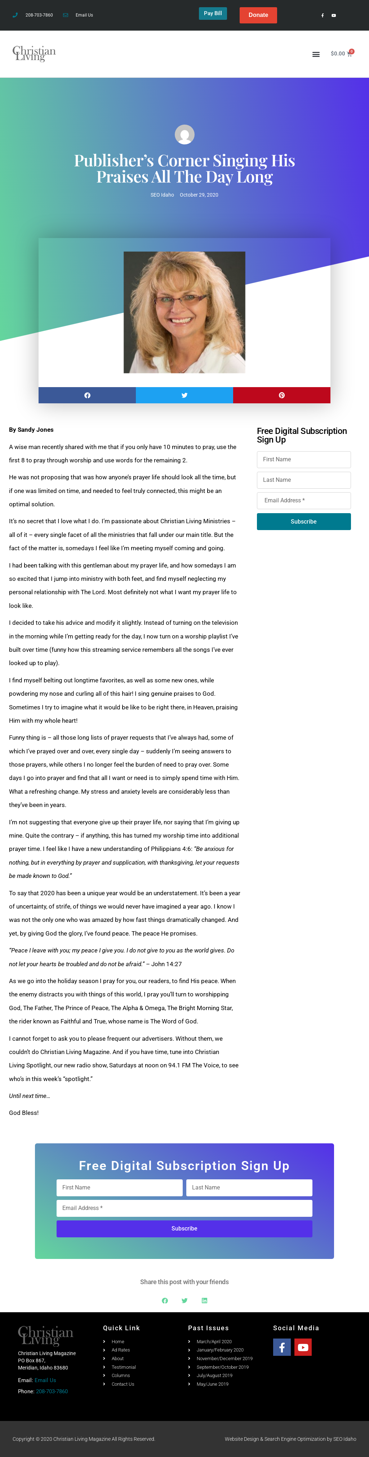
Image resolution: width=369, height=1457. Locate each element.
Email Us (45, 1380)
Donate (258, 15)
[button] (316, 54)
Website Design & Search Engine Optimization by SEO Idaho (290, 1439)
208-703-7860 (52, 1391)
